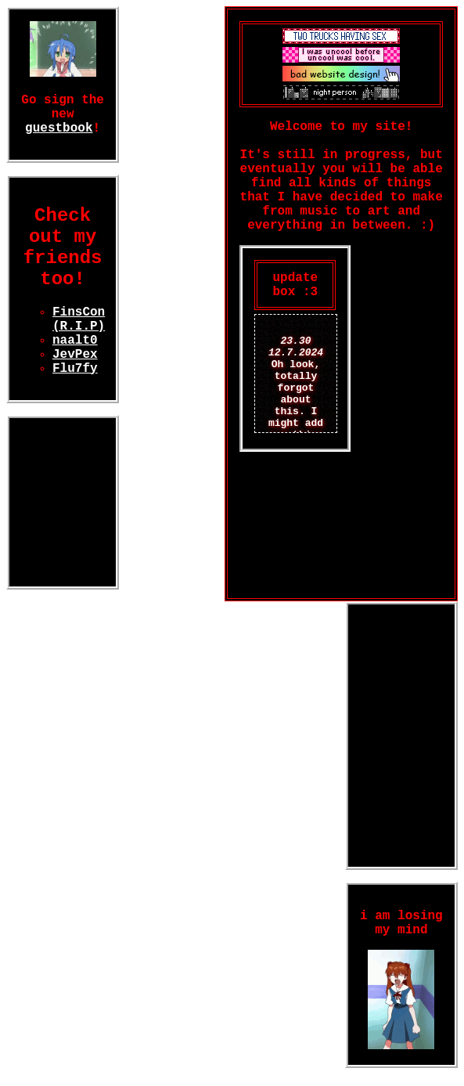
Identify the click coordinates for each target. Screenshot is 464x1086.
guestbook (58, 128)
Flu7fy (75, 369)
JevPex (75, 355)
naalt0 (75, 341)
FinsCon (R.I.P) (78, 319)
